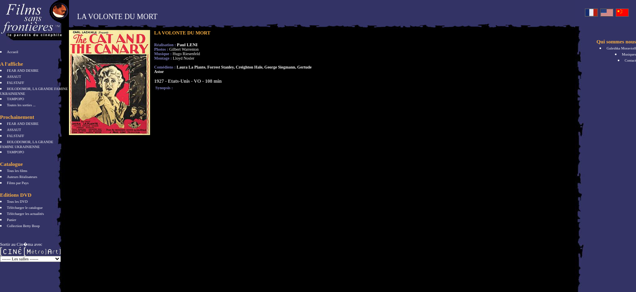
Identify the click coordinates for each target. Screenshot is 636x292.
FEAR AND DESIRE (23, 71)
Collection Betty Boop (23, 226)
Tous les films (17, 171)
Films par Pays (18, 183)
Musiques (629, 54)
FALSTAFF (15, 83)
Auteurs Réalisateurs (22, 177)
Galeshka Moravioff (621, 48)
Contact (630, 60)
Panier (11, 220)
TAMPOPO (15, 99)
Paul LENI (187, 44)
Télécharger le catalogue (25, 208)
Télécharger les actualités (25, 214)
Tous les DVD (17, 202)
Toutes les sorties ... (21, 105)
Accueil (12, 52)
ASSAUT (14, 77)
